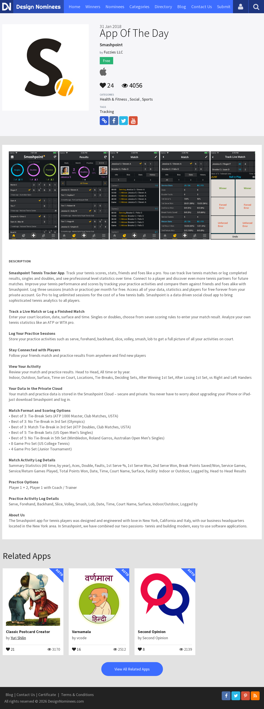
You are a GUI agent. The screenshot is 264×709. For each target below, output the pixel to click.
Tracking (107, 111)
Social (134, 99)
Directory (163, 6)
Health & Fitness (113, 99)
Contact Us (201, 6)
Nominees (114, 6)
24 (107, 83)
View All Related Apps (132, 669)
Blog (181, 6)
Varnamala (81, 631)
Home (74, 6)
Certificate (47, 694)
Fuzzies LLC (113, 52)
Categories (139, 6)
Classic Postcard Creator (28, 631)
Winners (92, 6)
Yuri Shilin (18, 637)
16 (76, 649)
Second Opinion (152, 631)
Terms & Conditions (77, 694)
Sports (147, 99)
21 (10, 649)
